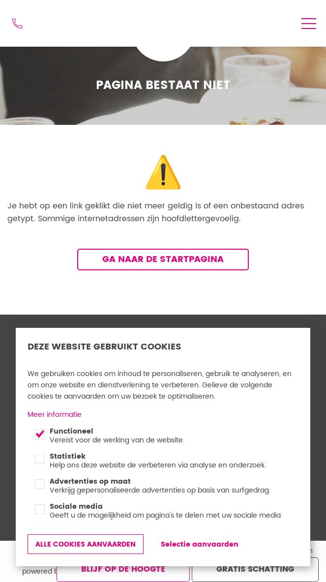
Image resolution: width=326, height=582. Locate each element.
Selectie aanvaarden (199, 544)
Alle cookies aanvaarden (85, 544)
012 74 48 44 (17, 23)
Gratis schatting (255, 569)
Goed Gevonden (159, 17)
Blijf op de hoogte (123, 569)
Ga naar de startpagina (163, 259)
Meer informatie (55, 414)
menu (309, 23)
